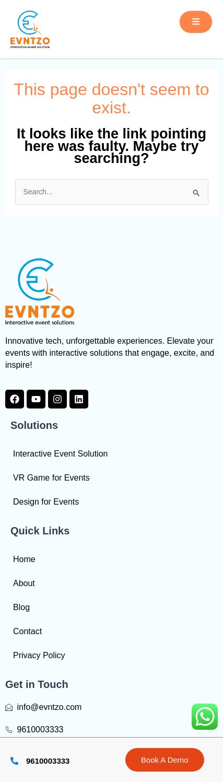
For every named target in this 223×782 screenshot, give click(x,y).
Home (24, 559)
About (24, 583)
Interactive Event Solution (60, 453)
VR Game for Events (51, 477)
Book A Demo (165, 759)
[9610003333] (14, 761)
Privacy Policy (39, 655)
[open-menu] (196, 21)
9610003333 (47, 760)
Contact (27, 631)
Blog (21, 607)
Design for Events (46, 501)
